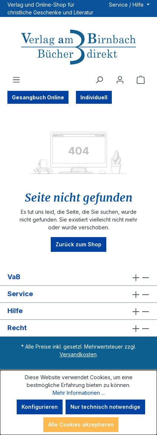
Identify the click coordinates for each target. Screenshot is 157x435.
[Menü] (16, 79)
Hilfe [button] (78, 311)
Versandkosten (78, 354)
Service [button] (78, 294)
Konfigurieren (39, 407)
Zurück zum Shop (78, 244)
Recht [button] (78, 328)
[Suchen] (99, 79)
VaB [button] (78, 277)
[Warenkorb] (141, 79)
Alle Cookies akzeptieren (81, 424)
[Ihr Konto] (120, 79)
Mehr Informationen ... (79, 393)
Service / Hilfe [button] (127, 4)
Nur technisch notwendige (105, 407)
